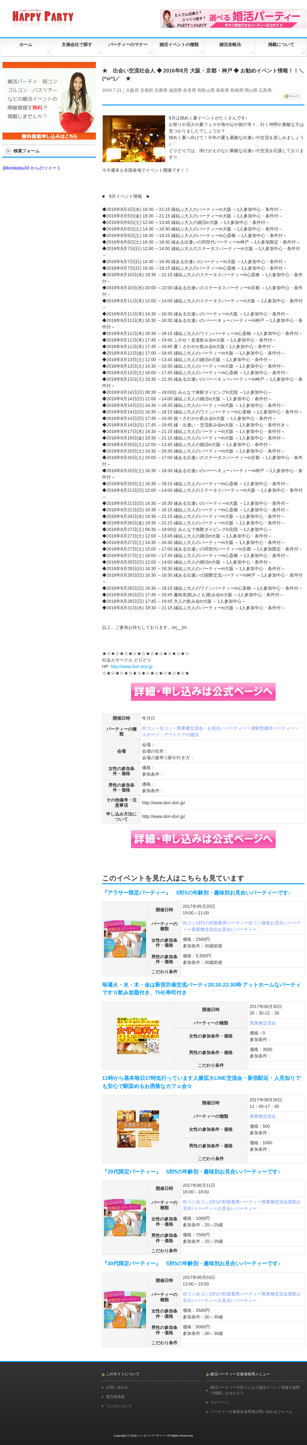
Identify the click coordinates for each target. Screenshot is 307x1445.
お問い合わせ (117, 1387)
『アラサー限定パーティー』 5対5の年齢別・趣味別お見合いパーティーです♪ (196, 893)
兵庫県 (161, 90)
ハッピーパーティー (152, 1435)
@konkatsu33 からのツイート (31, 167)
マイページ (219, 1402)
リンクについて (119, 1406)
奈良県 (189, 90)
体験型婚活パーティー (273, 728)
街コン (148, 728)
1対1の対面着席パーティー (222, 922)
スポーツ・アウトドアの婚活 (170, 734)
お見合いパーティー (227, 728)
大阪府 (132, 90)
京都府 (146, 90)
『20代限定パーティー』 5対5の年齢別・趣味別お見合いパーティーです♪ (191, 1172)
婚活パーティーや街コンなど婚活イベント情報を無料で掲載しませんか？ (255, 1390)
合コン (165, 728)
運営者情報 (115, 1397)
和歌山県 (206, 90)
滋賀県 (175, 90)
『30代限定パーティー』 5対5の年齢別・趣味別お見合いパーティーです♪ (191, 1263)
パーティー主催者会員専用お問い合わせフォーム (251, 1412)
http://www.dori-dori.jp (132, 666)
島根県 (236, 90)
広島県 (265, 90)
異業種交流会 (190, 728)
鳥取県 (222, 90)
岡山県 (250, 90)
